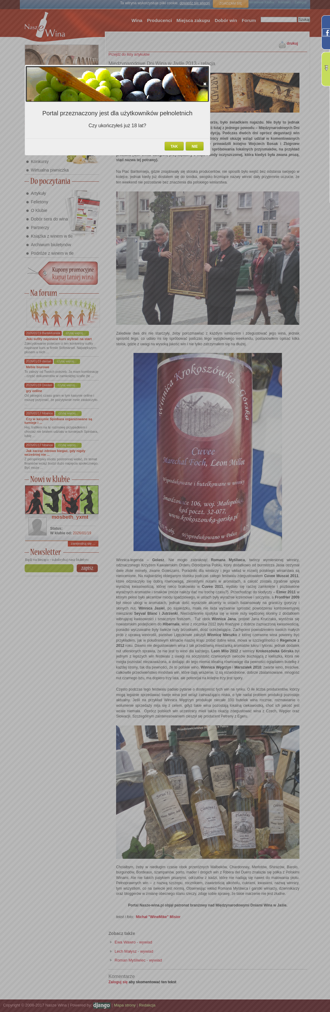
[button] (205, 84)
